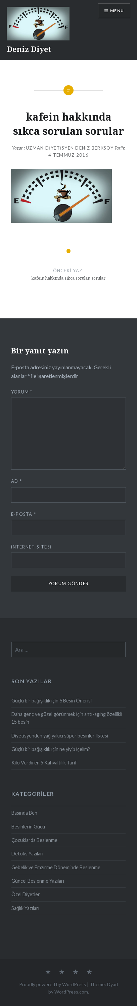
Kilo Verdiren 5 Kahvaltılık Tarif (44, 762)
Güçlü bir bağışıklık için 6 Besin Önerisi (51, 700)
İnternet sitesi (31, 546)
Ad (16, 481)
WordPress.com (71, 992)
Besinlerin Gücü (28, 826)
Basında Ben (24, 813)
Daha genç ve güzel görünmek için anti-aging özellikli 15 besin (66, 718)
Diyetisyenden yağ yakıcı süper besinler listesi (59, 735)
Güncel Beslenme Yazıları (37, 881)
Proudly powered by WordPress (52, 984)
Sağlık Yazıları (25, 908)
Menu (117, 10)
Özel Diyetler (25, 894)
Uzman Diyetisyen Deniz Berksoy (69, 148)
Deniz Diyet (29, 49)
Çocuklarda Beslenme (34, 840)
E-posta (23, 514)
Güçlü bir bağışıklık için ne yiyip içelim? (50, 749)
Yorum (22, 392)
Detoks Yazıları (27, 853)
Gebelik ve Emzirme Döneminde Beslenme (55, 867)
